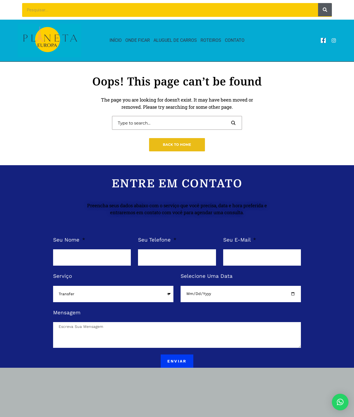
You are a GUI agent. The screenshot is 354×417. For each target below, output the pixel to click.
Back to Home (177, 145)
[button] (340, 402)
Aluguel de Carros (175, 40)
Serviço (62, 276)
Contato (234, 40)
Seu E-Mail (237, 240)
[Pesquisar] (325, 9)
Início (116, 40)
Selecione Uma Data (207, 276)
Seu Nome (67, 240)
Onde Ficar (137, 40)
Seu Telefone (155, 240)
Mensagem (66, 312)
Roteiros (211, 40)
